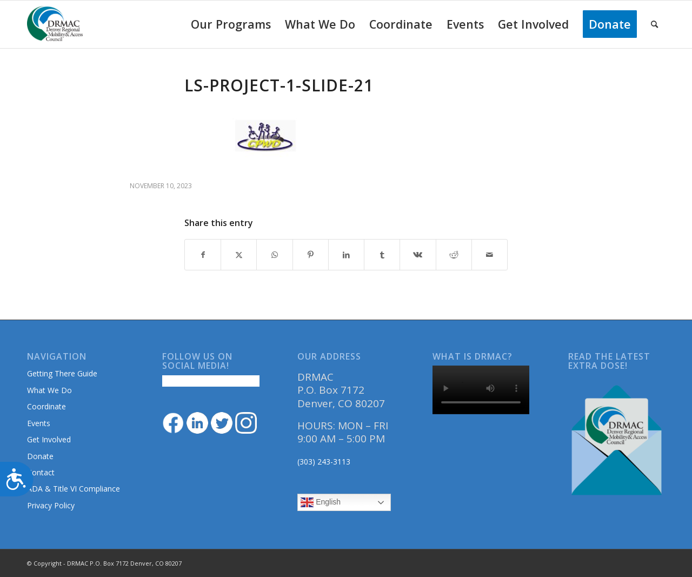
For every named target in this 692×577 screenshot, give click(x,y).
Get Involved (49, 439)
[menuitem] (231, 24)
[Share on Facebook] (203, 255)
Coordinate (46, 406)
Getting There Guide (62, 373)
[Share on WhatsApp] (274, 255)
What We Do (49, 390)
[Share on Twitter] (238, 255)
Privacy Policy (51, 505)
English (321, 502)
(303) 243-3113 (323, 461)
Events (38, 423)
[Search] (654, 24)
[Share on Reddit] (453, 255)
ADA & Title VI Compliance (73, 488)
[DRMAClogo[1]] (55, 24)
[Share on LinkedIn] (346, 255)
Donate (40, 456)
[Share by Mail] (489, 255)
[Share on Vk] (417, 255)
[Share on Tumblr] (382, 255)
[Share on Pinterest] (310, 255)
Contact (41, 472)
